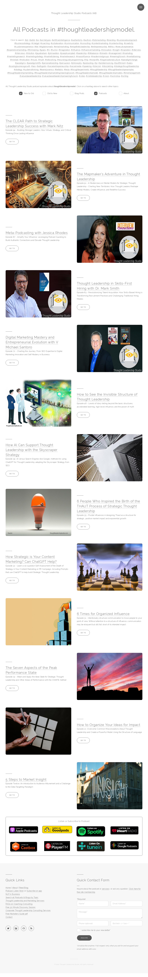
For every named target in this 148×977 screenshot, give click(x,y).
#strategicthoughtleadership (126, 66)
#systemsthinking (31, 69)
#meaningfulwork (118, 56)
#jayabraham (41, 53)
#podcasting (88, 63)
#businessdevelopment (127, 40)
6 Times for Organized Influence (103, 614)
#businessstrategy (22, 43)
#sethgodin (41, 66)
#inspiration (126, 50)
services (105, 889)
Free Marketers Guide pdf (17, 914)
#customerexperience (23, 46)
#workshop (115, 76)
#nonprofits (94, 60)
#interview (136, 50)
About (126, 93)
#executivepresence (124, 46)
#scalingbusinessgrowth (19, 66)
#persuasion (64, 63)
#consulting (85, 43)
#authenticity (76, 40)
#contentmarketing (100, 43)
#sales (129, 63)
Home (8, 888)
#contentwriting (116, 43)
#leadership (81, 53)
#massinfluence (83, 56)
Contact (9, 917)
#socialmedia (75, 66)
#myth (41, 60)
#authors (87, 40)
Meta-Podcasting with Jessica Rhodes (37, 233)
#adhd (32, 40)
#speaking (87, 66)
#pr (95, 63)
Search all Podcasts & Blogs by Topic (22, 897)
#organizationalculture (110, 60)
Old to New (52, 93)
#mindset (14, 60)
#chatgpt (35, 43)
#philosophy (76, 63)
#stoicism (97, 66)
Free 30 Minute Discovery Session (20, 907)
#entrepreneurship (99, 46)
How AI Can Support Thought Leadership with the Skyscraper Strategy (32, 450)
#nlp (86, 60)
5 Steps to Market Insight (26, 779)
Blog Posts (79, 93)
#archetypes (45, 40)
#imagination (64, 50)
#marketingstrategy (34, 56)
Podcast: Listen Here (14, 891)
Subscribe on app (34, 891)
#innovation (106, 50)
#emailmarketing (61, 46)
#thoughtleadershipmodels (111, 73)
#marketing (127, 53)
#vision (106, 76)
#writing (124, 76)
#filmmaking (33, 50)
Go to (12, 141)
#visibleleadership (94, 76)
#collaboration (57, 43)
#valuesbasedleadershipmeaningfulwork (60, 76)
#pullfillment (120, 63)
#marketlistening (51, 56)
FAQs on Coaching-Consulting (19, 904)
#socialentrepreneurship (58, 66)
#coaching (45, 43)
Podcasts (103, 93)
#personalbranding (50, 63)
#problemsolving (105, 63)
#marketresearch (67, 56)
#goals (43, 50)
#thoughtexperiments (79, 69)
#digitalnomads (46, 46)
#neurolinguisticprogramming (70, 60)
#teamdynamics (47, 69)
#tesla (66, 69)
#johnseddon (53, 53)
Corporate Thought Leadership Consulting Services (28, 910)
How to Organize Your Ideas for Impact (108, 725)
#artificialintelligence (61, 40)
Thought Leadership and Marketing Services (25, 901)
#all (26, 40)
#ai (37, 40)
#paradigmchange (129, 60)
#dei (36, 46)
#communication (71, 43)
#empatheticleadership (80, 46)
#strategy (18, 69)
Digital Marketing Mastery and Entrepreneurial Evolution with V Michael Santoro (32, 342)
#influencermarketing (90, 50)
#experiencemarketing (16, 50)
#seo (33, 66)
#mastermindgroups (100, 56)
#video (82, 76)
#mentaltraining (133, 56)
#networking (50, 60)
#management (115, 53)
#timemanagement (131, 73)
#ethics (111, 46)
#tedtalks (59, 69)
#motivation (24, 60)
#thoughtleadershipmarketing (20, 73)
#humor (54, 50)
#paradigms (20, 63)
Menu (140, 7)
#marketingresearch (16, 56)
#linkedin (103, 53)
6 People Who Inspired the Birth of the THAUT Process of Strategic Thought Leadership (108, 506)
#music (34, 60)
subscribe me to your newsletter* (96, 930)
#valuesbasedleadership (30, 76)
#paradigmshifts (34, 63)
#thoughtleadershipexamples (121, 69)
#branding (111, 40)
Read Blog (23, 888)
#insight (116, 50)
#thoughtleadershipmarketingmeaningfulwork (54, 73)
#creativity (128, 43)
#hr (48, 50)
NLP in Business (13, 894)
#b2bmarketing (99, 40)
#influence (75, 50)
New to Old (29, 93)
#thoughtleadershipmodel (86, 73)
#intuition (30, 53)
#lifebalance (93, 53)
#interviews (20, 53)
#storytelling (107, 66)
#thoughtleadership (98, 69)
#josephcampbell (67, 53)
